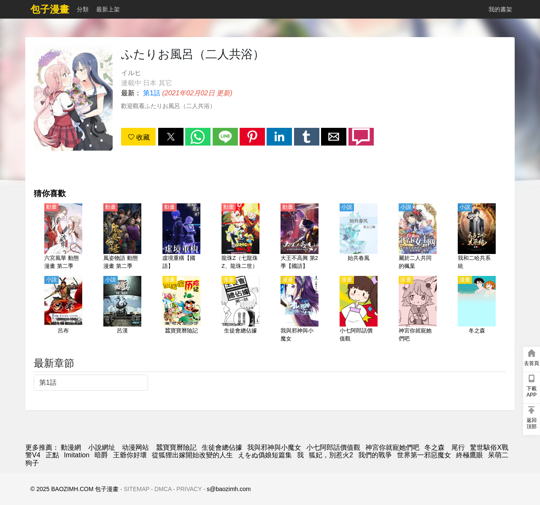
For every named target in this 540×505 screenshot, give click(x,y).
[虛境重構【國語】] (181, 237)
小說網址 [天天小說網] (101, 447)
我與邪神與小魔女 (274, 447)
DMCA (162, 489)
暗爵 (101, 455)
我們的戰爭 (375, 455)
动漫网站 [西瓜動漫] (135, 447)
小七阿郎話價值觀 (333, 447)
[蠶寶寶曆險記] (181, 309)
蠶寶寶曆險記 (176, 447)
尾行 (458, 447)
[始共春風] (359, 237)
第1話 (151, 93)
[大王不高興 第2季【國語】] (300, 237)
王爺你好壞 (130, 455)
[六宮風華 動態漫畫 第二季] (63, 237)
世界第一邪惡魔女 (424, 455)
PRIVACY (189, 489)
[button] (171, 137)
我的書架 (500, 9)
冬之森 (435, 447)
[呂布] (63, 309)
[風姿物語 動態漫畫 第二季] (122, 237)
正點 (52, 455)
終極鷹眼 (469, 455)
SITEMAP (136, 489)
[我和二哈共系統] (477, 237)
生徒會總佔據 (222, 447)
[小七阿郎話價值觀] (359, 309)
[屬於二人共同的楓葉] (418, 237)
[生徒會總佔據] (240, 309)
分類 (83, 9)
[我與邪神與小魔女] (300, 309)
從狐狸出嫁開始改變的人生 (192, 455)
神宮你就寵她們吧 (392, 447)
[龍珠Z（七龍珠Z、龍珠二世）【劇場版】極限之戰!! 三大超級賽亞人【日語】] (240, 237)
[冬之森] (477, 309)
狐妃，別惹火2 (331, 455)
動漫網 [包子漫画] (71, 447)
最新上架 (108, 9)
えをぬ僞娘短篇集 (265, 455)
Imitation (76, 455)
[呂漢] (122, 309)
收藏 (139, 137)
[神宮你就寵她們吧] (418, 309)
